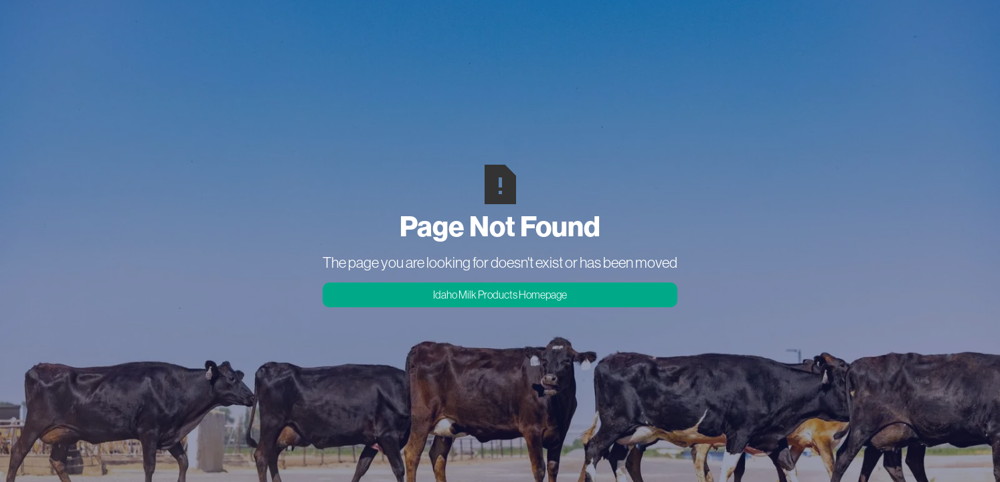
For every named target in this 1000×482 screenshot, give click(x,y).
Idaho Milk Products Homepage (500, 294)
